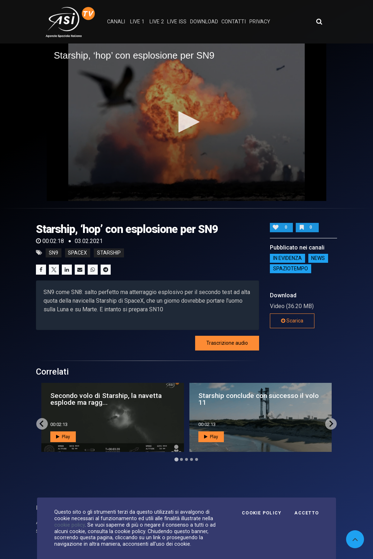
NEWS (318, 258)
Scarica (292, 321)
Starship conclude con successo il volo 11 (258, 399)
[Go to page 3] (186, 459)
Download (204, 22)
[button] (186, 122)
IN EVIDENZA (287, 258)
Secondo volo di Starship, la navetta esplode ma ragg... (106, 399)
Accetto (306, 513)
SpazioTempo (290, 268)
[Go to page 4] (191, 459)
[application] (187, 122)
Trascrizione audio (227, 343)
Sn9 (53, 253)
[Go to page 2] (181, 459)
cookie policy (69, 525)
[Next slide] (331, 424)
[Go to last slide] (42, 424)
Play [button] (63, 436)
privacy (259, 22)
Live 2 (156, 22)
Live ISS (176, 22)
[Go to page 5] (196, 459)
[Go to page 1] (176, 459)
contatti (233, 22)
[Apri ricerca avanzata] (319, 21)
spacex (77, 253)
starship (109, 253)
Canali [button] (116, 22)
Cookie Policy (261, 513)
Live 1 (137, 22)
